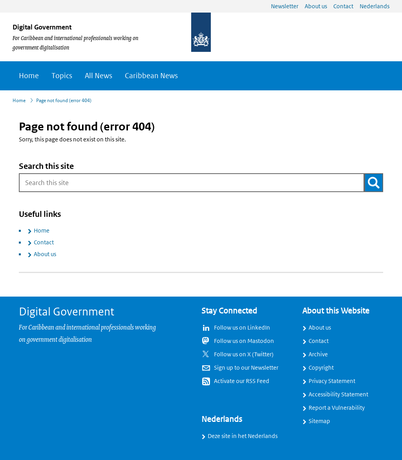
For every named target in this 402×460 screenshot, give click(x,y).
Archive (318, 354)
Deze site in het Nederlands (243, 436)
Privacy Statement (332, 381)
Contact (44, 242)
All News (98, 76)
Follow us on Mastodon (244, 341)
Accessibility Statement (338, 394)
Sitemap (319, 421)
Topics (61, 76)
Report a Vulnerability (337, 407)
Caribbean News (151, 76)
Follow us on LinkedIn (242, 327)
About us (45, 254)
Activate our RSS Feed (241, 381)
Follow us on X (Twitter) (244, 354)
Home (29, 76)
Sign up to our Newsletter (246, 367)
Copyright (321, 367)
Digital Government (42, 27)
